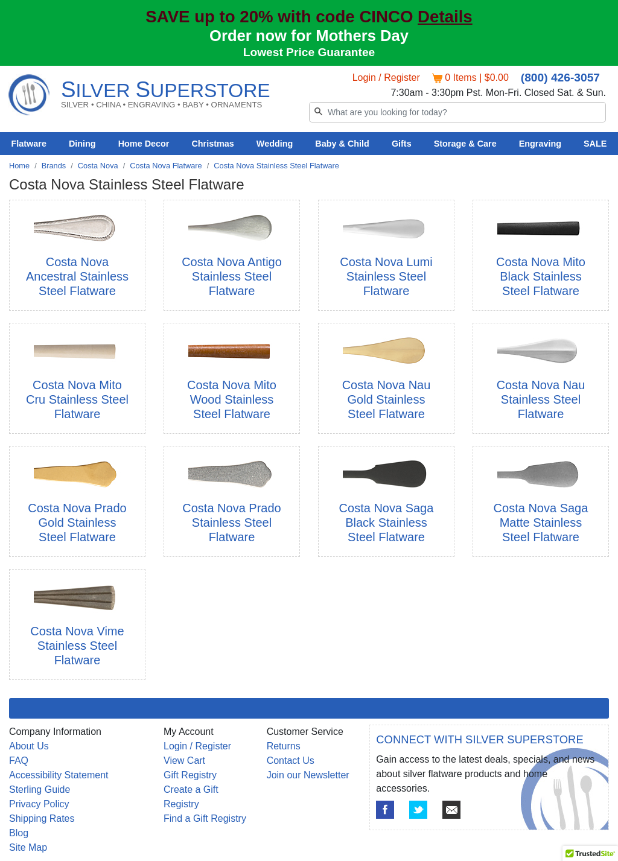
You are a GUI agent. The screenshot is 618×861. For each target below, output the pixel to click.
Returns (284, 746)
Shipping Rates (42, 818)
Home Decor (144, 143)
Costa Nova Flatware (166, 165)
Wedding (274, 143)
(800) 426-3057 (560, 77)
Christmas (212, 143)
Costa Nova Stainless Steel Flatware (276, 165)
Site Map (28, 847)
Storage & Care (465, 143)
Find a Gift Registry (205, 818)
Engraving (540, 143)
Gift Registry (190, 775)
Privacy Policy (39, 804)
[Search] (457, 112)
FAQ (18, 760)
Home (19, 165)
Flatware (28, 143)
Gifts (402, 143)
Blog (18, 833)
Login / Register (386, 77)
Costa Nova (98, 165)
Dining (82, 143)
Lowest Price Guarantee (309, 52)
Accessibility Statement (59, 775)
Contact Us (290, 760)
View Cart (184, 760)
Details (445, 16)
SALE (595, 143)
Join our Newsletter (308, 775)
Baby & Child (342, 143)
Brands (54, 165)
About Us (29, 746)
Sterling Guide (39, 789)
